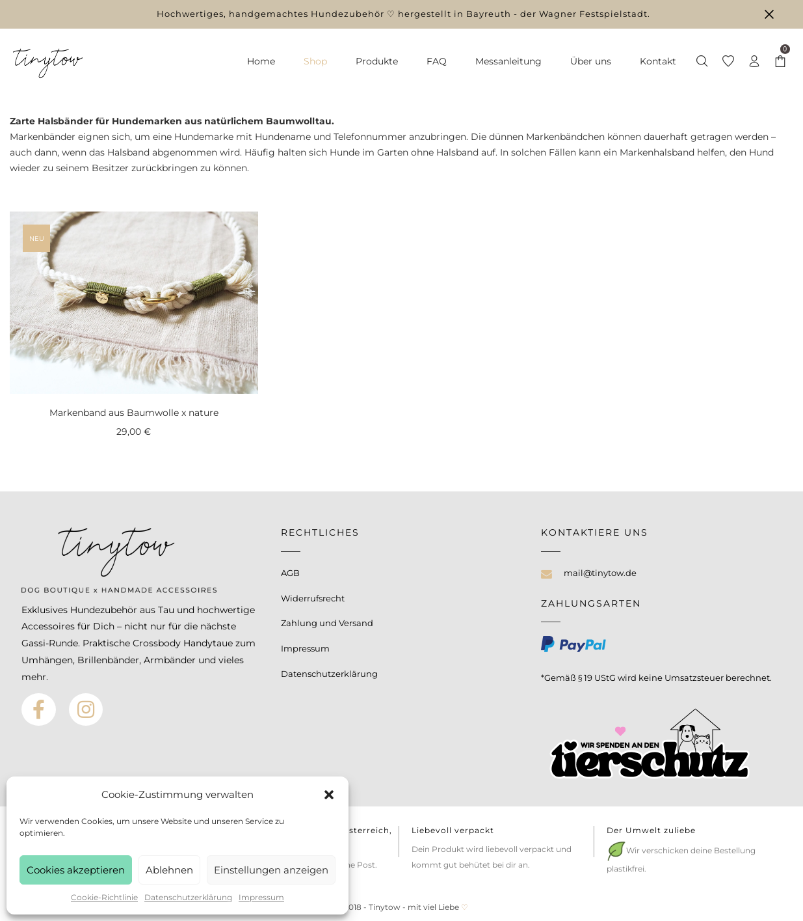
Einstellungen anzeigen (271, 870)
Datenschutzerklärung (188, 897)
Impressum (261, 897)
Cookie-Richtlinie (104, 897)
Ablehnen (169, 870)
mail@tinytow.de (600, 573)
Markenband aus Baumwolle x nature (133, 413)
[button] (329, 794)
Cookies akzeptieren (76, 870)
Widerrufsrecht (313, 598)
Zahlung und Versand (327, 623)
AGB (290, 573)
